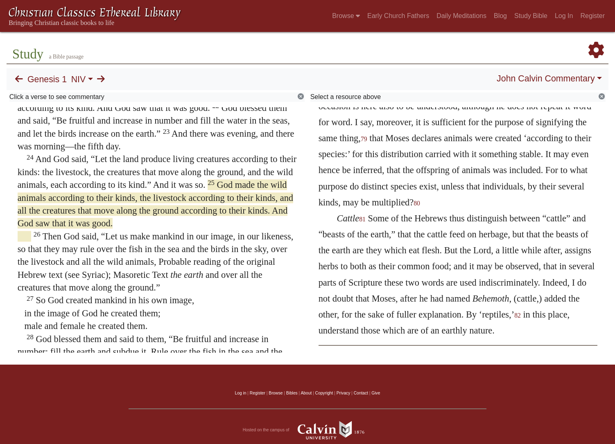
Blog (500, 15)
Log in (240, 393)
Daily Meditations (461, 15)
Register (592, 15)
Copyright (324, 393)
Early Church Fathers (398, 15)
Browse (346, 15)
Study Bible (530, 15)
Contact (361, 393)
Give (375, 393)
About (306, 393)
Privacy (343, 393)
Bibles (292, 393)
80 (417, 203)
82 (517, 315)
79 (364, 138)
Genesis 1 (47, 79)
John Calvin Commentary (546, 78)
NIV (78, 79)
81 (362, 219)
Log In (564, 15)
